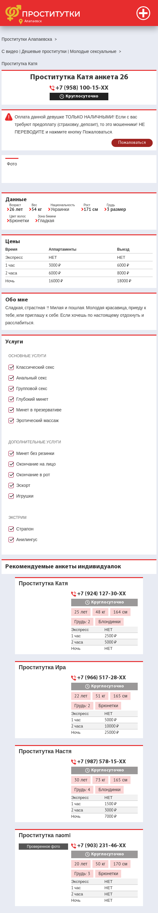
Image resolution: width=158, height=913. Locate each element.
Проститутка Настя (45, 751)
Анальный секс (31, 378)
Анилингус (26, 539)
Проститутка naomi (45, 835)
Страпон (24, 529)
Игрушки (24, 496)
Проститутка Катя (43, 583)
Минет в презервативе (39, 410)
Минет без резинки (35, 453)
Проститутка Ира (42, 667)
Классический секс (35, 367)
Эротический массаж (37, 420)
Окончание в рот (33, 474)
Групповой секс (31, 388)
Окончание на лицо (36, 464)
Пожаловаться (132, 142)
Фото (12, 164)
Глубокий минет (32, 399)
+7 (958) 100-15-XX (82, 88)
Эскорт (23, 485)
